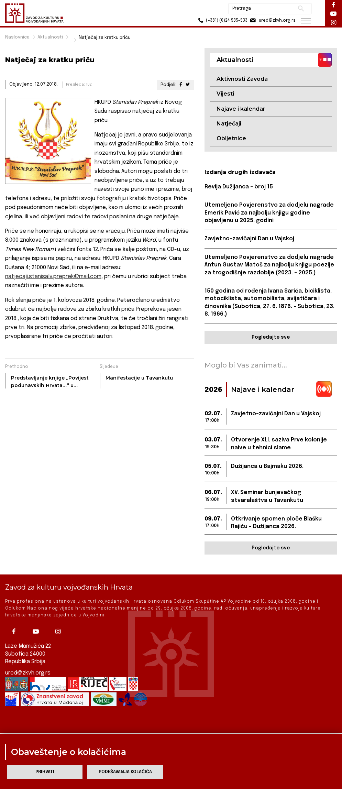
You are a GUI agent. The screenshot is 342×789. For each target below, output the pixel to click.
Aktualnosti (50, 37)
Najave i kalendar (241, 109)
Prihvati (44, 772)
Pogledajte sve (271, 337)
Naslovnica (17, 37)
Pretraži (301, 9)
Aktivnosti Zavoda (242, 79)
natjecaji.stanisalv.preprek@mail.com (53, 277)
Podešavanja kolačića (125, 772)
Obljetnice (231, 138)
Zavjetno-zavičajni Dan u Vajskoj (249, 239)
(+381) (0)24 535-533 (221, 20)
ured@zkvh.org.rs (28, 672)
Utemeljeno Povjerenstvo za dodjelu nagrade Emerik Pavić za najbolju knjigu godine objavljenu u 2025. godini (269, 212)
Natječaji (229, 123)
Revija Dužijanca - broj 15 (239, 187)
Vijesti (225, 93)
